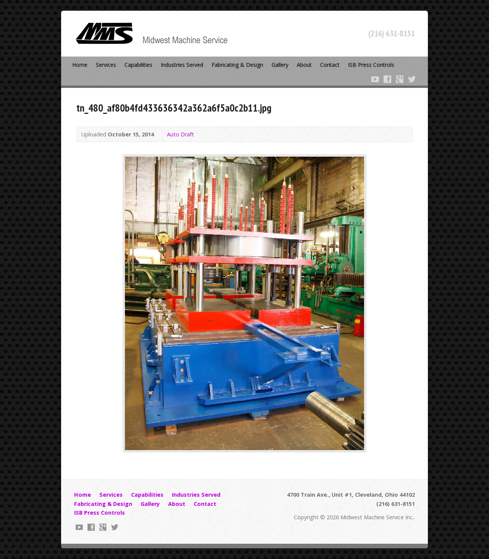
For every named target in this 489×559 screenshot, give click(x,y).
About (304, 64)
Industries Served (182, 64)
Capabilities (138, 64)
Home (79, 64)
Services (106, 64)
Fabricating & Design (237, 64)
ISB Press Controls (371, 64)
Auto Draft (180, 134)
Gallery (280, 64)
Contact (330, 64)
